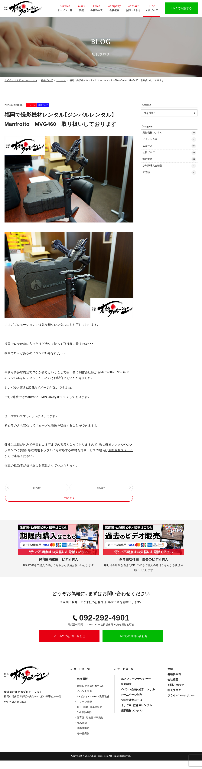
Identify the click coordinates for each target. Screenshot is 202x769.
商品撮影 (82, 731)
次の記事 (101, 489)
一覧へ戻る (69, 504)
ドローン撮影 (84, 710)
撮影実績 (169, 168)
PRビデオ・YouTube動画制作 (93, 705)
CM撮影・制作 (84, 720)
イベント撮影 (84, 699)
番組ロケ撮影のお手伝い (91, 694)
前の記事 (36, 489)
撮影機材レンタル (169, 134)
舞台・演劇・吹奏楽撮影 (89, 715)
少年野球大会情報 (169, 177)
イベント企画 (169, 142)
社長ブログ (58, 105)
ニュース (36, 105)
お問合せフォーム (120, 450)
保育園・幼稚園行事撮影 (90, 726)
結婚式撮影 (83, 736)
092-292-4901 (104, 626)
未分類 (169, 185)
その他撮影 (83, 742)
